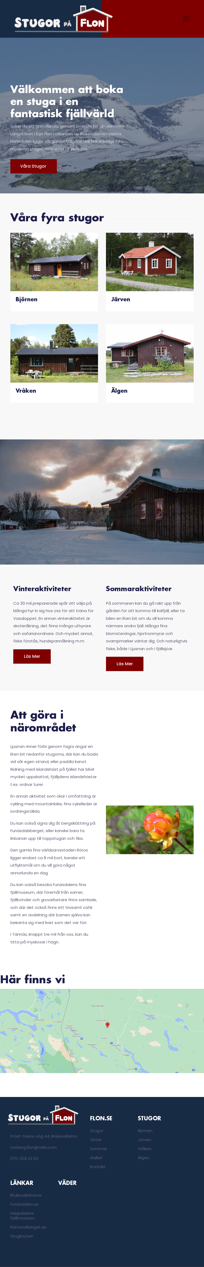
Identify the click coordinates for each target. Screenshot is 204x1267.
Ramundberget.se (28, 1227)
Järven (144, 1139)
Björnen (145, 1130)
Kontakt (98, 1166)
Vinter (96, 1139)
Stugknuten (21, 1236)
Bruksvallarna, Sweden (78, 1208)
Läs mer (32, 656)
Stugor (96, 1130)
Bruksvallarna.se (25, 1195)
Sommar (98, 1148)
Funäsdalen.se (24, 1204)
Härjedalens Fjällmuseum (22, 1215)
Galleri (96, 1157)
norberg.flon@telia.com (33, 1147)
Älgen (143, 1157)
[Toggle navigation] (186, 19)
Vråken (144, 1148)
